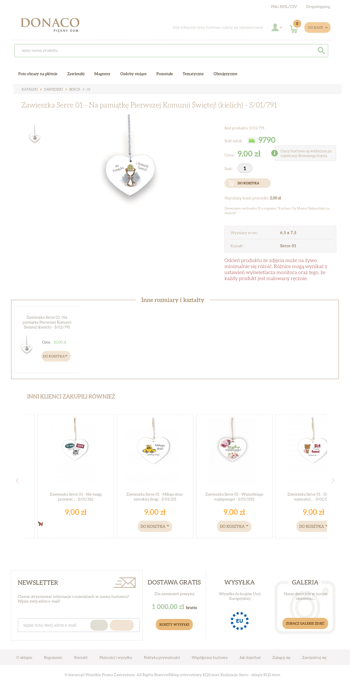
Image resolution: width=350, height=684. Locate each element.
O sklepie (24, 657)
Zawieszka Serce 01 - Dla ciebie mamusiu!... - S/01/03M (314, 496)
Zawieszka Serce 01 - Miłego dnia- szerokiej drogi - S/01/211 (155, 496)
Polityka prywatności (162, 657)
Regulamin (53, 657)
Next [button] (333, 480)
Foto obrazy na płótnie (37, 73)
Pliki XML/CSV (284, 6)
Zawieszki (51, 89)
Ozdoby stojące (133, 73)
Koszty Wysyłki (174, 624)
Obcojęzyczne (225, 73)
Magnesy (102, 73)
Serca (72, 89)
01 (85, 89)
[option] (131, 177)
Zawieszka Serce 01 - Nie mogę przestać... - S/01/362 (76, 496)
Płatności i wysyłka (116, 657)
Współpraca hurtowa (210, 657)
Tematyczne (193, 73)
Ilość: (229, 168)
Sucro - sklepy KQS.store (259, 674)
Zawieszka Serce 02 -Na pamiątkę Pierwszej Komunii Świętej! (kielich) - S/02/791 (47, 321)
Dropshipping (318, 6)
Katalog (29, 89)
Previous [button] (17, 480)
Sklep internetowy (186, 674)
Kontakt (81, 657)
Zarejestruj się (314, 657)
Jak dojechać (250, 657)
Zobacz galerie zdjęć (305, 623)
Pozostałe (164, 73)
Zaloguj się (281, 657)
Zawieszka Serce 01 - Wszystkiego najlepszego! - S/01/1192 (234, 496)
